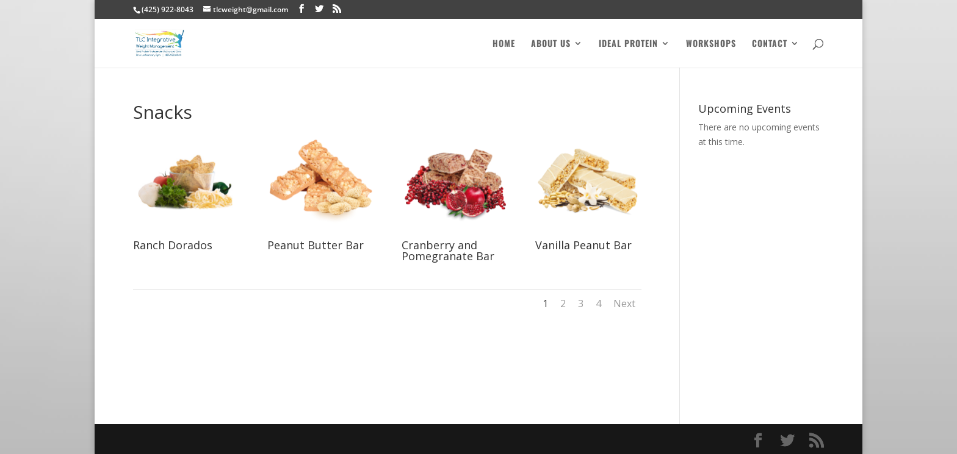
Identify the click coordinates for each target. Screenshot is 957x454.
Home (504, 44)
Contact (769, 44)
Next (624, 303)
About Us (551, 44)
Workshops (711, 44)
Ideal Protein (628, 44)
